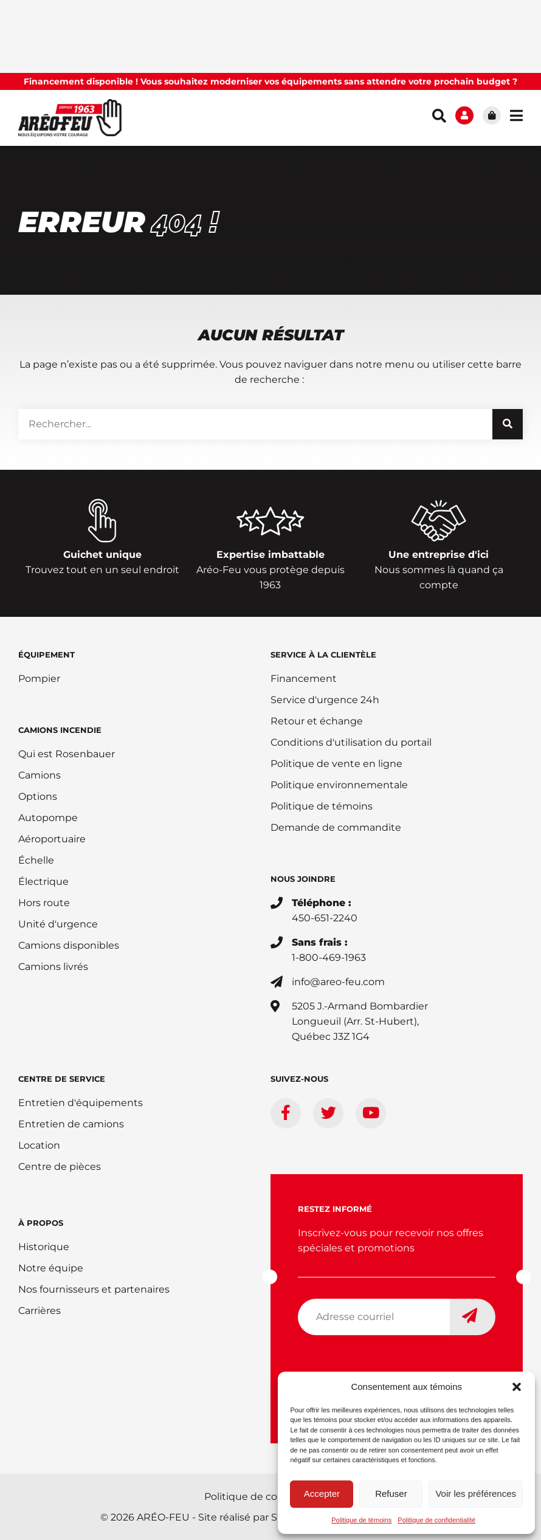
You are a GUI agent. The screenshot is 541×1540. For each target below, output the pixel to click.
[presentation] (390, 1368)
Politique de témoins (361, 1520)
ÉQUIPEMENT (46, 654)
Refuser (391, 1493)
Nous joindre (303, 879)
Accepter (322, 1493)
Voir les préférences (475, 1493)
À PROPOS (40, 1223)
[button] (517, 1387)
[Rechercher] (507, 424)
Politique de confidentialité (436, 1520)
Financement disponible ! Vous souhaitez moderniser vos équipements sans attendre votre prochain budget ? (270, 81)
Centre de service (61, 1079)
